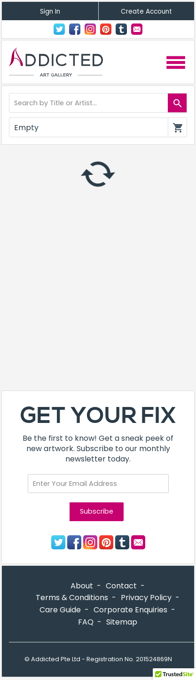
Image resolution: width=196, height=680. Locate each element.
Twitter (59, 29)
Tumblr (121, 29)
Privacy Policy (146, 597)
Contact (136, 29)
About (82, 585)
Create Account (146, 11)
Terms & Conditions (72, 597)
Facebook (74, 29)
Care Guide (60, 609)
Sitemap (121, 622)
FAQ (86, 622)
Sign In (50, 11)
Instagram (90, 29)
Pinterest (105, 29)
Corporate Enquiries (130, 609)
